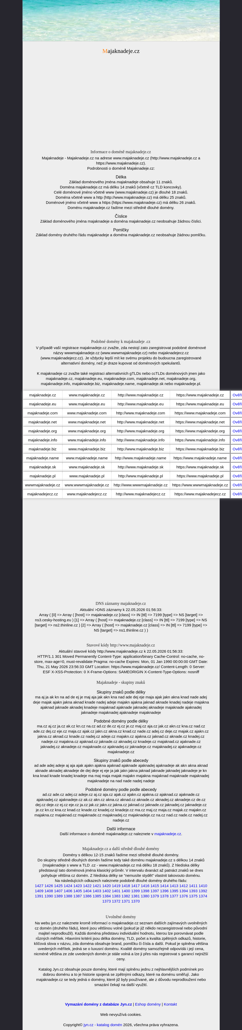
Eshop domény (148, 1004)
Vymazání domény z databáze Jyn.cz (98, 1004)
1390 (48, 896)
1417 (135, 885)
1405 (77, 891)
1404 (87, 891)
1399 (135, 891)
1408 (48, 891)
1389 (58, 896)
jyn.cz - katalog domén (103, 1025)
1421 (97, 885)
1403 (97, 891)
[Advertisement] (121, 99)
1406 (68, 891)
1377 (174, 896)
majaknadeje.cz (167, 834)
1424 (68, 885)
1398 (145, 891)
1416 (145, 885)
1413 (174, 885)
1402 (106, 891)
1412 (183, 885)
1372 (116, 901)
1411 (193, 885)
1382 (126, 896)
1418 (126, 885)
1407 (58, 891)
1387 (77, 896)
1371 (126, 901)
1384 (106, 896)
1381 (135, 896)
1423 (77, 885)
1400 (126, 891)
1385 (97, 896)
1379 (154, 896)
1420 (106, 885)
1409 (39, 891)
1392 (203, 891)
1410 (203, 885)
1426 (48, 885)
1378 (164, 896)
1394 (183, 891)
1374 (203, 896)
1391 (39, 896)
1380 (145, 896)
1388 (68, 896)
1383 (116, 896)
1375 (193, 896)
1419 (116, 885)
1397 (154, 891)
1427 (39, 885)
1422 (87, 885)
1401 (116, 891)
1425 (58, 885)
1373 (106, 901)
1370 (135, 901)
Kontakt (170, 1004)
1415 (154, 885)
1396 (164, 891)
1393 (193, 891)
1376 (183, 896)
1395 (174, 891)
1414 (164, 885)
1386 (87, 896)
